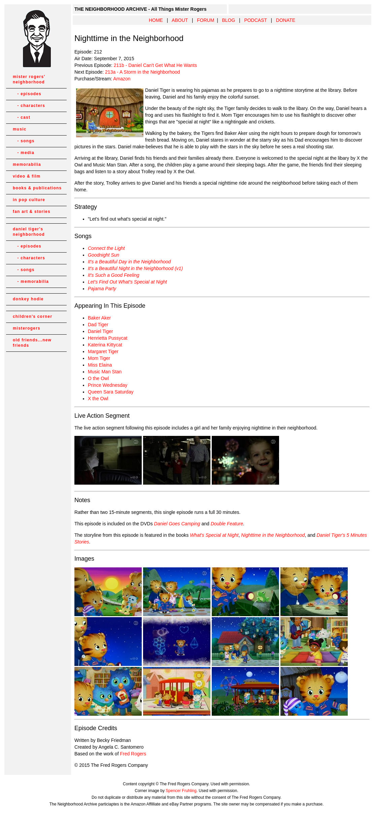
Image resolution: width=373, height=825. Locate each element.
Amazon (121, 78)
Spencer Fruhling (181, 790)
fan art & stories (31, 211)
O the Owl (98, 378)
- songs (24, 141)
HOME (156, 20)
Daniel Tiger (100, 331)
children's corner (32, 316)
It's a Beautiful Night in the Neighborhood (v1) (135, 268)
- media (23, 152)
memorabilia (27, 164)
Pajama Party (102, 288)
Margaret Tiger (103, 351)
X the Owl (98, 398)
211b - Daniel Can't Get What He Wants (155, 65)
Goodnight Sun (103, 255)
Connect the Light (106, 248)
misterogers (26, 328)
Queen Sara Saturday (110, 392)
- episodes (27, 93)
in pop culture (29, 199)
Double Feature (227, 523)
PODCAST (255, 20)
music (20, 129)
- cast (21, 117)
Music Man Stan (105, 371)
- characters (29, 105)
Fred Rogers (133, 753)
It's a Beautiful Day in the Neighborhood (129, 261)
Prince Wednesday (107, 385)
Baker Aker (99, 318)
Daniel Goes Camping (177, 523)
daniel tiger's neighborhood (29, 232)
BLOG (228, 20)
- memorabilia (31, 281)
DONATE (285, 20)
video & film (26, 176)
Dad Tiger (98, 324)
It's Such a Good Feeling (113, 275)
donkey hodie (28, 299)
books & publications (37, 188)
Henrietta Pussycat (108, 338)
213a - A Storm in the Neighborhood (142, 72)
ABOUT (180, 20)
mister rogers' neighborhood (29, 79)
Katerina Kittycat (105, 344)
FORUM (205, 20)
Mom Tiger (99, 358)
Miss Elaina (100, 365)
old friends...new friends (32, 343)
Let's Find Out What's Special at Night (127, 282)
